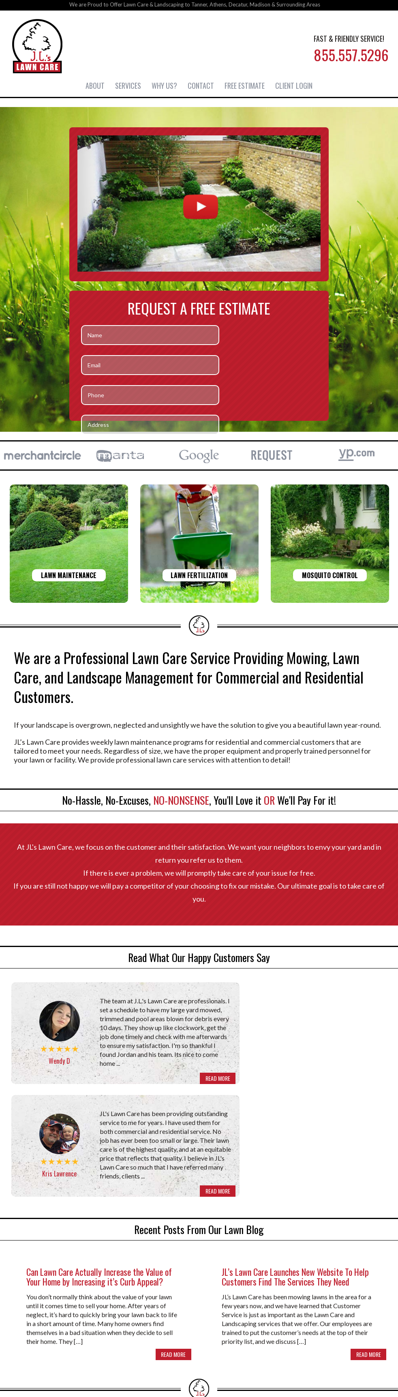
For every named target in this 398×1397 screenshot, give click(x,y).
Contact (201, 84)
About (95, 84)
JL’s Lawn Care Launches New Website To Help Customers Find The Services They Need (295, 1175)
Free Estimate (245, 84)
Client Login (293, 84)
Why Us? (164, 84)
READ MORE (173, 1090)
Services (128, 84)
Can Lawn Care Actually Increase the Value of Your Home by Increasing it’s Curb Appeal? (99, 1175)
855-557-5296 (199, 1345)
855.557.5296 (348, 57)
